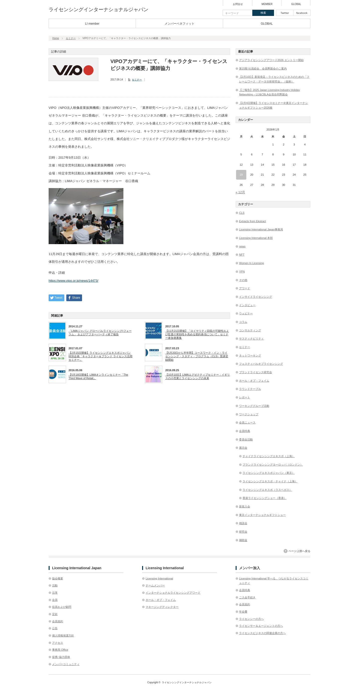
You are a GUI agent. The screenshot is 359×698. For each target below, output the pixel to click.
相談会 (243, 523)
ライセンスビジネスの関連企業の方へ (262, 632)
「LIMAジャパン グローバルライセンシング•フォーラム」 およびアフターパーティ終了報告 (100, 332)
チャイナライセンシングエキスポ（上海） (269, 456)
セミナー (71, 38)
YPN (242, 271)
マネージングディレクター (162, 606)
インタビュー (247, 305)
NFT (241, 254)
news (242, 246)
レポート (244, 397)
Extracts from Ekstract (252, 221)
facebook (302, 13)
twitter (284, 13)
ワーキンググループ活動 (254, 405)
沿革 (55, 592)
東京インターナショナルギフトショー (262, 514)
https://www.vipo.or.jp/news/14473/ (73, 280)
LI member (92, 23)
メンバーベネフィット (179, 23)
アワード (244, 288)
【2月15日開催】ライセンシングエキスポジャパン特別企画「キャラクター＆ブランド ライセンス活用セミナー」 (100, 356)
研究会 (243, 531)
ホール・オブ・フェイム (254, 380)
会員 (55, 599)
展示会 (243, 447)
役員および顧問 (61, 606)
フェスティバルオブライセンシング (261, 363)
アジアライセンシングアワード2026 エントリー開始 (271, 60)
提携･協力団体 (61, 656)
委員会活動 (246, 439)
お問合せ (238, 4)
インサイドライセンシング (255, 296)
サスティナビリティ (251, 338)
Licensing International (159, 578)
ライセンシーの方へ (251, 618)
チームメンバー (155, 585)
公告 (55, 628)
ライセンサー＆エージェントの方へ (261, 625)
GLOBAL (296, 4)
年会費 (243, 611)
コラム (243, 321)
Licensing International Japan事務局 (261, 229)
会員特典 (244, 430)
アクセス (57, 642)
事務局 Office (60, 649)
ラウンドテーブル (250, 388)
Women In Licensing (251, 263)
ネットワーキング (250, 355)
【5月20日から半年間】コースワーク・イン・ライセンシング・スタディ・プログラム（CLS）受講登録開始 (196, 356)
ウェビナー (246, 313)
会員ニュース (247, 422)
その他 (243, 280)
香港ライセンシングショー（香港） (264, 497)
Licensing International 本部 (256, 237)
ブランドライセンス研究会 (255, 372)
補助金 (243, 540)
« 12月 (240, 192)
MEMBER (267, 4)
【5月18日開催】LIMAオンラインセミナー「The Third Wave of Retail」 (98, 376)
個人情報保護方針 (63, 635)
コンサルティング (250, 330)
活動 (55, 585)
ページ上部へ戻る (299, 551)
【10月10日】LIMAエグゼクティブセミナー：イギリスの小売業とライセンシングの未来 (197, 376)
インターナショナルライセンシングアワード (173, 592)
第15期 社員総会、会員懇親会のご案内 (263, 68)
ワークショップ (248, 414)
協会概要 (57, 578)
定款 (55, 614)
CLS (241, 212)
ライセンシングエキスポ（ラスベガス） (267, 489)
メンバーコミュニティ (66, 664)
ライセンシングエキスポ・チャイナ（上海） (270, 481)
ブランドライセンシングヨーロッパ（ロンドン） (273, 464)
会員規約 (57, 621)
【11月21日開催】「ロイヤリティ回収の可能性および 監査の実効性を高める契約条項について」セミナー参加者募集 (197, 334)
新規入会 (244, 506)
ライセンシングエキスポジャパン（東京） (269, 472)
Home (55, 38)
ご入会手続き (247, 597)
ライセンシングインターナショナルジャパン (98, 9)
